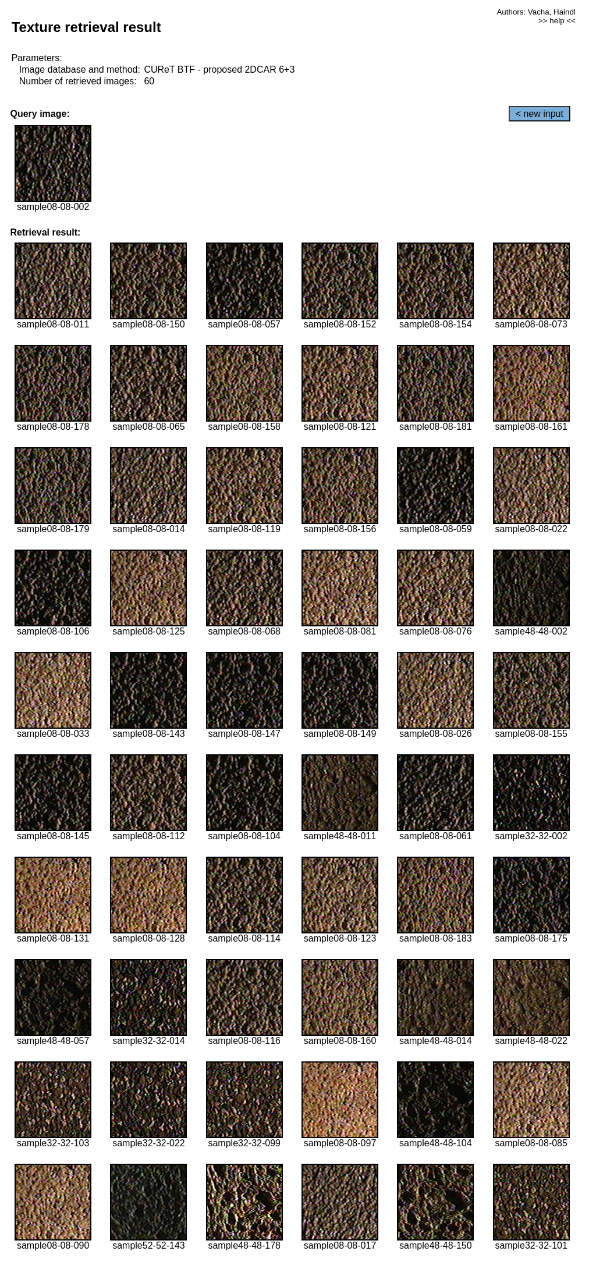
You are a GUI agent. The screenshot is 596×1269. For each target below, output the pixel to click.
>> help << (557, 20)
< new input (539, 114)
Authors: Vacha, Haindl (535, 12)
